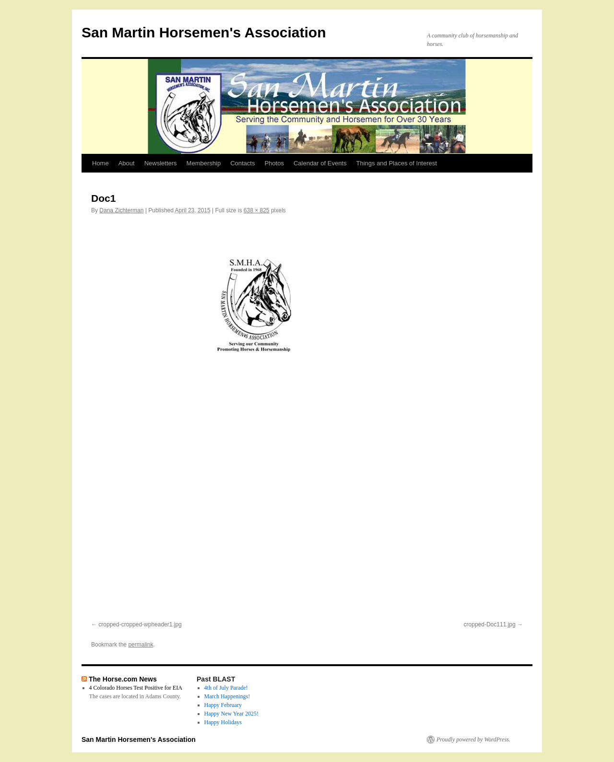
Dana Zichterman (121, 210)
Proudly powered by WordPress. (473, 739)
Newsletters (160, 163)
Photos (273, 163)
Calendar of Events (320, 163)
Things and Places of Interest (396, 163)
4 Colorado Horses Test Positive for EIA (135, 687)
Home (100, 163)
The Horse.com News (123, 679)
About (126, 163)
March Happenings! (227, 696)
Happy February (223, 705)
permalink (140, 644)
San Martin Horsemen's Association (204, 32)
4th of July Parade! (226, 687)
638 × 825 (257, 210)
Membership (204, 163)
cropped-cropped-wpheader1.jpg (139, 624)
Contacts (242, 163)
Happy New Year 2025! (231, 713)
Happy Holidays (223, 722)
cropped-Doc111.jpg (490, 624)
